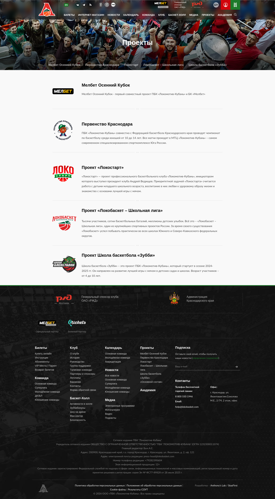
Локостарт (131, 64)
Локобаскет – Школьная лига (163, 64)
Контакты (75, 386)
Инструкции (41, 357)
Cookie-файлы (118, 489)
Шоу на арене (78, 412)
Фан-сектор (76, 416)
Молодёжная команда (47, 391)
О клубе (74, 353)
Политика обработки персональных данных (100, 485)
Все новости (112, 375)
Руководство (77, 361)
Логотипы (75, 377)
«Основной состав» (151, 381)
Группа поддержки (80, 365)
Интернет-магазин (91, 15)
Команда (148, 15)
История (74, 357)
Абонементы (42, 361)
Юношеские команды (47, 399)
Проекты (208, 15)
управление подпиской (205, 357)
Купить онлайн (43, 353)
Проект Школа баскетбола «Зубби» (118, 255)
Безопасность (78, 420)
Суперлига (41, 387)
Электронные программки (120, 405)
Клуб (161, 15)
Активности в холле (81, 403)
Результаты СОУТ (138, 489)
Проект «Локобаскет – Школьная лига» (122, 210)
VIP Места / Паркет (46, 365)
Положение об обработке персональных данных (154, 485)
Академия (225, 15)
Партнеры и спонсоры (82, 373)
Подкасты (110, 417)
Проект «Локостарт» (103, 167)
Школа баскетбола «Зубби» (208, 64)
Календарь (131, 15)
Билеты (69, 15)
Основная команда (45, 383)
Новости (114, 15)
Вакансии (75, 381)
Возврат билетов (44, 369)
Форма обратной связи (83, 390)
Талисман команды (81, 369)
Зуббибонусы (77, 407)
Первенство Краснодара (102, 64)
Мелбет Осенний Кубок (64, 64)
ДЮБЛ (38, 395)
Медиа (193, 15)
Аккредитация (113, 361)
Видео (108, 413)
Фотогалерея (112, 409)
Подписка (182, 347)
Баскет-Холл (177, 15)
